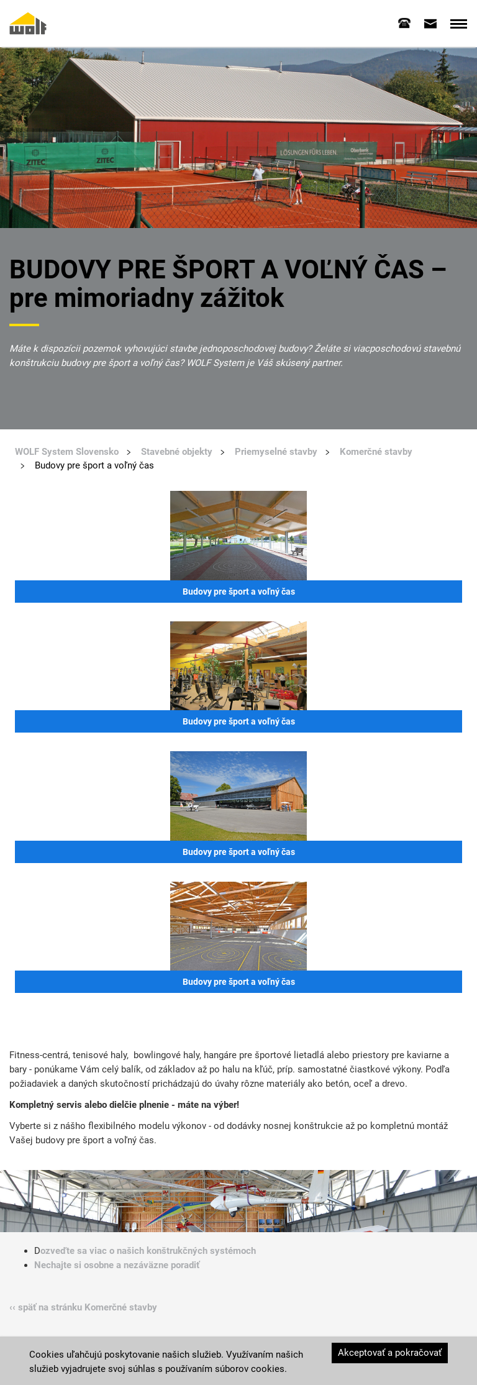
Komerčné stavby (376, 451)
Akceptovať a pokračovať (390, 1352)
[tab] (404, 23)
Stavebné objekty (176, 451)
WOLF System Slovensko (67, 451)
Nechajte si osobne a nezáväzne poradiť (116, 1265)
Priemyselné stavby (276, 451)
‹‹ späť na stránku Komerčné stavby (83, 1307)
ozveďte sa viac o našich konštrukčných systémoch (148, 1250)
